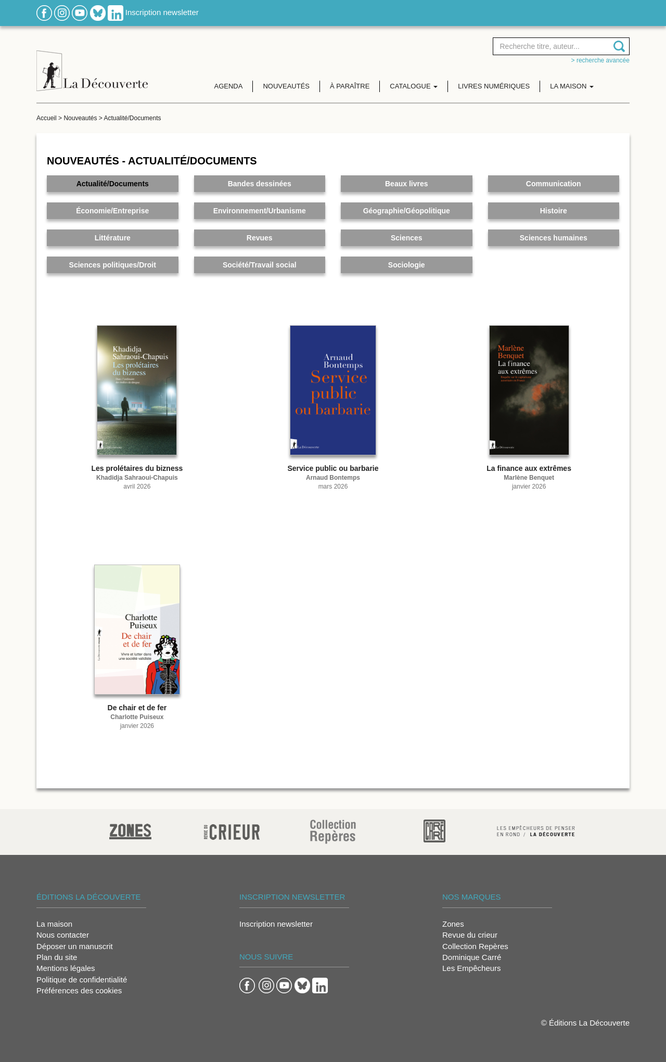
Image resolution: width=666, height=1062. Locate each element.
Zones (453, 923)
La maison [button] (572, 86)
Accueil (46, 118)
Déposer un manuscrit (74, 946)
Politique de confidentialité (81, 979)
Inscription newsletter (162, 12)
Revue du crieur (469, 934)
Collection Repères (475, 946)
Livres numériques (494, 86)
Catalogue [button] (414, 86)
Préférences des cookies (79, 990)
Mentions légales (65, 968)
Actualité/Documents (132, 118)
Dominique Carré (471, 957)
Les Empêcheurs (471, 968)
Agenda (228, 86)
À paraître (349, 86)
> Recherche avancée (600, 60)
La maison (54, 923)
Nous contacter (62, 934)
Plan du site (56, 957)
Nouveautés (286, 86)
